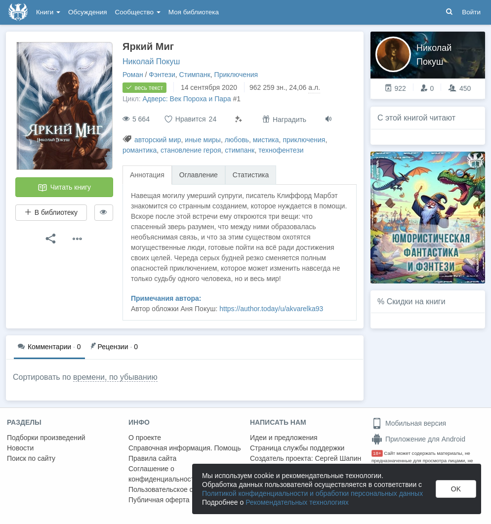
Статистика (251, 175)
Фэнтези (162, 75)
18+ (377, 453)
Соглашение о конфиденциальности (163, 474)
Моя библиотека (193, 12)
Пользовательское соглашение (178, 489)
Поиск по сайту (31, 458)
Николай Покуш (151, 61)
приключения (304, 140)
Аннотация (147, 175)
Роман (133, 75)
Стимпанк (194, 75)
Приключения (236, 75)
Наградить (284, 119)
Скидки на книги (416, 301)
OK (456, 489)
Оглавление (198, 175)
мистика (266, 140)
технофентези (280, 150)
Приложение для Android (418, 439)
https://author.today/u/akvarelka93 (271, 309)
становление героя (191, 150)
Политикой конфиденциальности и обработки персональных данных (312, 493)
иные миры (203, 140)
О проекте (144, 438)
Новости (20, 448)
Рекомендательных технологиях (297, 502)
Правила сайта (152, 458)
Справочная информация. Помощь (184, 448)
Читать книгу (64, 188)
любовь (237, 140)
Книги (48, 12)
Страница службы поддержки (297, 448)
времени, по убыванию (115, 377)
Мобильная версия (408, 423)
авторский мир (157, 140)
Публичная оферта (159, 500)
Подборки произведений (46, 438)
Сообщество (138, 12)
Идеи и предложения (284, 438)
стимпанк (239, 150)
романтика (140, 150)
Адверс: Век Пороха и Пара (186, 99)
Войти (471, 12)
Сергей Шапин (338, 458)
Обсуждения (87, 12)
